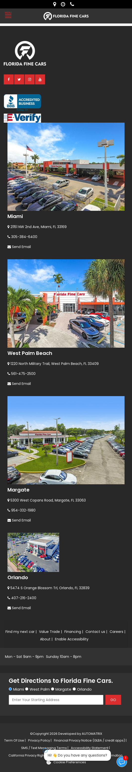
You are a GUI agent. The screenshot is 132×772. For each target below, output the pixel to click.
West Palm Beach (29, 353)
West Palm (40, 689)
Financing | (73, 631)
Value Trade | (50, 631)
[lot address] (55, 4)
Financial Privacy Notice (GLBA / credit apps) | (90, 740)
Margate (18, 489)
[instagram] (30, 79)
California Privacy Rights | (28, 755)
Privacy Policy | (39, 740)
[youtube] (40, 79)
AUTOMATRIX (91, 733)
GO (113, 699)
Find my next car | (21, 631)
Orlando (17, 577)
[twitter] (19, 79)
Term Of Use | (15, 740)
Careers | (117, 631)
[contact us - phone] (73, 4)
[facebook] (9, 79)
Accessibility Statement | (90, 748)
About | (46, 639)
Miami (15, 216)
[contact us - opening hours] (64, 4)
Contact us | (96, 631)
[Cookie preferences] (66, 762)
